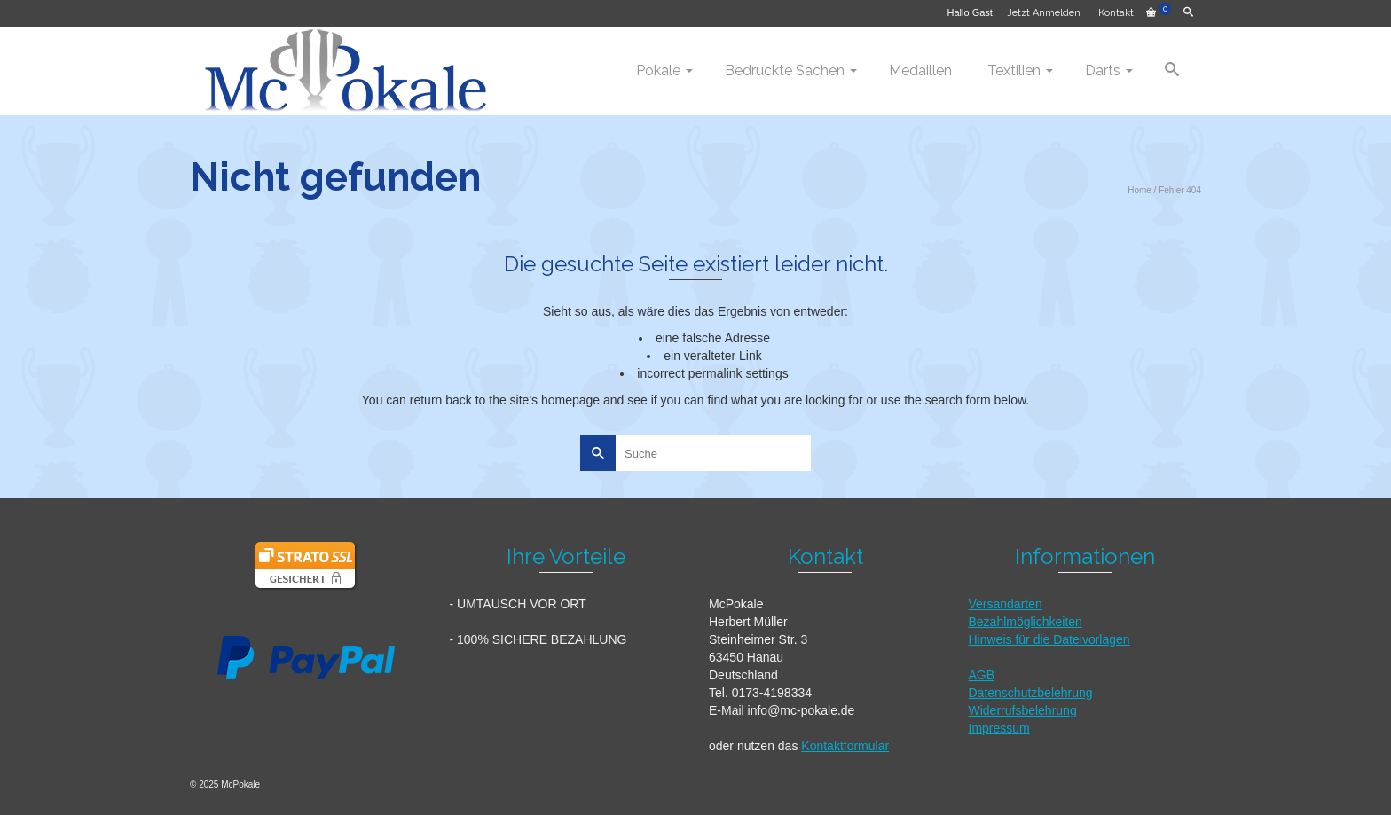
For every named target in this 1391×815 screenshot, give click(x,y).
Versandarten (1005, 604)
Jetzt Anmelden (1044, 13)
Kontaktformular (845, 746)
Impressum (999, 728)
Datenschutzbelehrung (1031, 693)
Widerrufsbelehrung (1023, 710)
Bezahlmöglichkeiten (1025, 622)
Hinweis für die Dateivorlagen (1049, 639)
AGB (982, 675)
